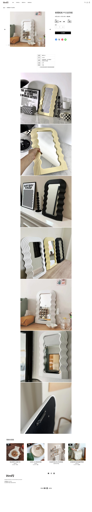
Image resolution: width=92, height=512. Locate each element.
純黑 (64, 21)
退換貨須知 (29, 2)
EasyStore (20, 479)
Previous (5, 29)
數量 (56, 24)
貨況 (69, 19)
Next (50, 29)
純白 (56, 21)
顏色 (56, 19)
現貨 (69, 21)
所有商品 (18, 2)
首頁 (13, 2)
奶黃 (60, 21)
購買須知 (24, 2)
